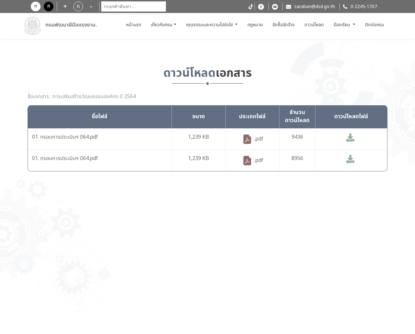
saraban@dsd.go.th (314, 7)
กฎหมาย (255, 25)
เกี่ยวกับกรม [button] (161, 25)
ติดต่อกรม (374, 25)
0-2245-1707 (363, 7)
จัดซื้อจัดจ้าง (283, 25)
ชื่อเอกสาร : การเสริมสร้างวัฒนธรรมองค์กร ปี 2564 (82, 96)
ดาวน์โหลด (314, 25)
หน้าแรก (134, 24)
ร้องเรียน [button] (342, 25)
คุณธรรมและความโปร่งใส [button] (210, 25)
